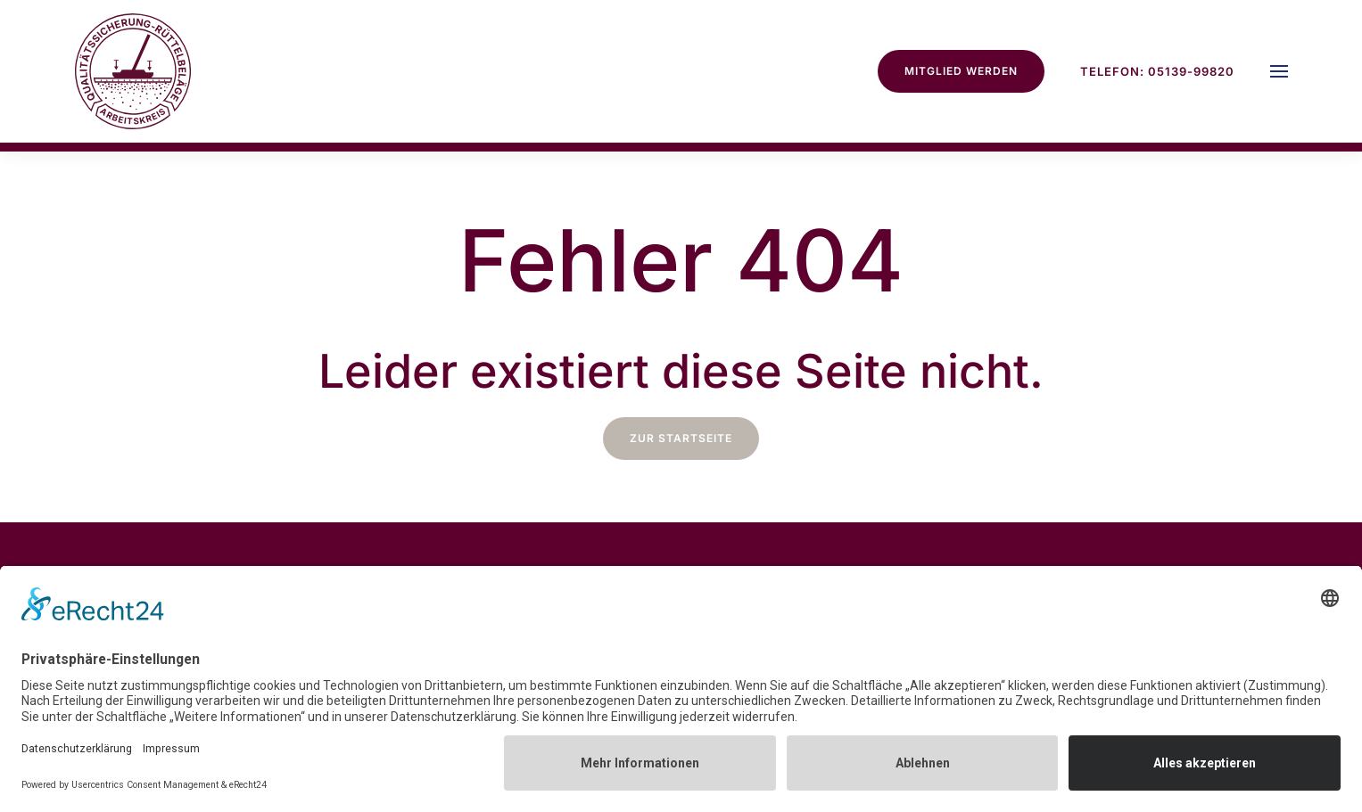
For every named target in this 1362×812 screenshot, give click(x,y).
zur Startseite (681, 438)
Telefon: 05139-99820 (1157, 71)
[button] (1279, 71)
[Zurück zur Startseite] (133, 71)
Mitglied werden (961, 71)
